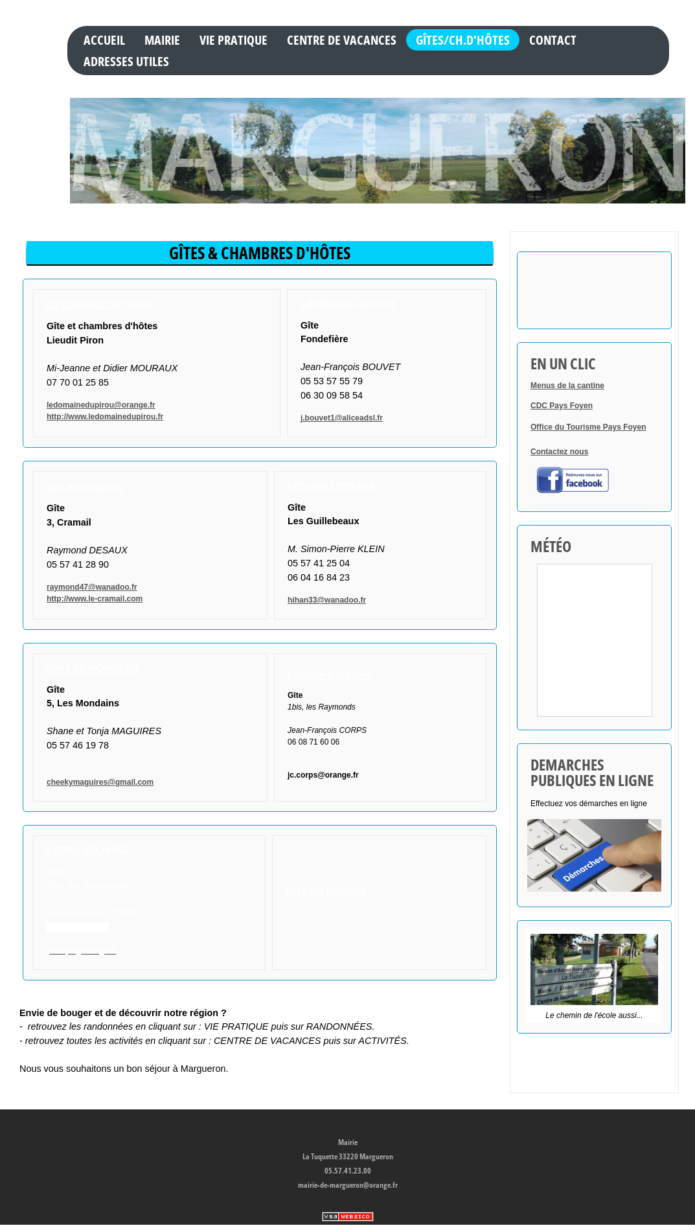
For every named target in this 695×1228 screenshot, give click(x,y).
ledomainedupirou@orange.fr (101, 405)
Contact (552, 39)
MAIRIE (162, 39)
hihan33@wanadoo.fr (327, 600)
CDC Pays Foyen (561, 405)
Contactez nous (559, 451)
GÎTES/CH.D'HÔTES (463, 39)
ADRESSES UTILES (126, 61)
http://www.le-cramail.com (94, 598)
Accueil (104, 39)
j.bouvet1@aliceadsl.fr (342, 418)
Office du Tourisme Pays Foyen (588, 427)
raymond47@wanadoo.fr (92, 587)
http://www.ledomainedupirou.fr (105, 416)
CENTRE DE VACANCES (341, 39)
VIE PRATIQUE (233, 39)
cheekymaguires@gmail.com (100, 782)
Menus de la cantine (567, 385)
